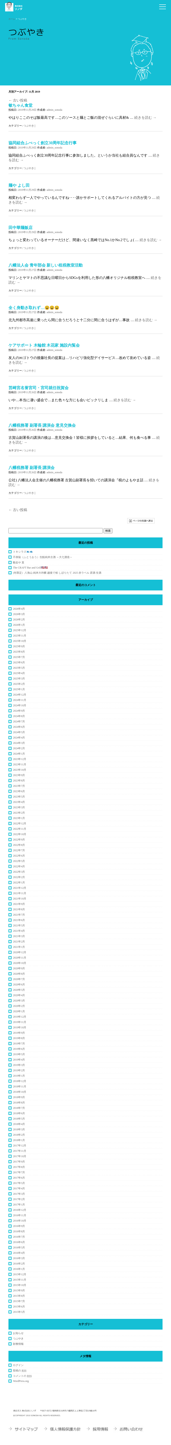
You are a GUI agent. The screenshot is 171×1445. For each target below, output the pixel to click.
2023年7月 (19, 785)
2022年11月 (19, 828)
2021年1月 (19, 946)
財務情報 (18, 1343)
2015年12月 (19, 1274)
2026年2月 (19, 619)
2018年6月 (19, 1113)
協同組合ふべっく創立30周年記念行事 (42, 143)
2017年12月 (19, 1145)
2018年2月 (19, 1134)
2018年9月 (19, 1097)
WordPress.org (20, 1381)
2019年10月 (19, 1027)
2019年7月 (19, 1043)
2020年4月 (19, 995)
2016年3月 (19, 1258)
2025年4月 (19, 673)
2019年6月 (19, 1048)
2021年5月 (19, 925)
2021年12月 (19, 887)
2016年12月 (19, 1210)
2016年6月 (19, 1242)
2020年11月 (19, 957)
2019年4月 (19, 1059)
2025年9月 (19, 646)
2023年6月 (19, 791)
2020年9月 (19, 968)
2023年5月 (19, 796)
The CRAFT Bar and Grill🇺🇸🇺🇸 (30, 567)
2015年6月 (19, 1306)
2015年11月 (19, 1279)
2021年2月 (19, 941)
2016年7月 (19, 1236)
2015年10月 (19, 1285)
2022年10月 (19, 834)
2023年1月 (19, 818)
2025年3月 (19, 678)
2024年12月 (19, 694)
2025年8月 (19, 651)
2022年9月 (19, 839)
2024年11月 (19, 700)
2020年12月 (19, 952)
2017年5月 (19, 1183)
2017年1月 (19, 1204)
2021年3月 (19, 936)
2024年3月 (19, 743)
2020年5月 (19, 989)
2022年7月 (19, 850)
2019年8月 (19, 1038)
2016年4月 (19, 1252)
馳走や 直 (18, 562)
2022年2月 (19, 877)
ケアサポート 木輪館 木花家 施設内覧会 (44, 345)
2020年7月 (19, 979)
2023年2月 (19, 812)
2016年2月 (19, 1263)
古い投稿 (17, 100)
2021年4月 (19, 930)
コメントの (22, 1375)
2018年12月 (19, 1081)
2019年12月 (19, 1016)
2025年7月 (19, 657)
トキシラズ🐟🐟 (23, 551)
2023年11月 (19, 764)
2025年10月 (19, 641)
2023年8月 (19, 780)
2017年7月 (19, 1172)
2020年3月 (19, 1000)
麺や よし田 (19, 185)
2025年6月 (19, 662)
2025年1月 (19, 689)
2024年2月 (19, 748)
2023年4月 (19, 802)
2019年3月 (19, 1065)
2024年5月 (19, 732)
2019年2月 (19, 1070)
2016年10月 (19, 1220)
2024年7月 (19, 721)
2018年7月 (19, 1108)
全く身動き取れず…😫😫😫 (33, 308)
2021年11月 (19, 893)
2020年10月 (19, 963)
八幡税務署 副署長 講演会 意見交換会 (42, 425)
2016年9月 (19, 1226)
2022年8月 (19, 845)
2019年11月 (19, 1022)
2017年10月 (19, 1156)
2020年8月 (19, 973)
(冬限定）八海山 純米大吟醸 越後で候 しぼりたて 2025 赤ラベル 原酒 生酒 (57, 572)
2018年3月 (19, 1129)
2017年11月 (19, 1150)
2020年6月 (19, 984)
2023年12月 (19, 759)
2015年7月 (19, 1301)
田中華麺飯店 (20, 227)
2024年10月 (19, 705)
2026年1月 (19, 624)
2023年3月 (19, 807)
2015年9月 (19, 1290)
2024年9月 (19, 710)
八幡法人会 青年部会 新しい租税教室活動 (45, 265)
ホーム (11, 19)
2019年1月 (19, 1075)
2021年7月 (19, 914)
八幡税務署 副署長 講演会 (31, 467)
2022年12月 (19, 823)
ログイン (18, 1365)
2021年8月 (19, 909)
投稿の (19, 1370)
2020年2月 (19, 1006)
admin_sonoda (54, 109)
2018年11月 (19, 1086)
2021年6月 (19, 920)
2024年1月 (19, 753)
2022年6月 (19, 855)
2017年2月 (19, 1199)
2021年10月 (19, 898)
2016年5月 (19, 1247)
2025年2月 (19, 683)
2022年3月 (19, 871)
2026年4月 (19, 608)
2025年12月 (19, 630)
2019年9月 (19, 1032)
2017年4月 (19, 1188)
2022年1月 (19, 882)
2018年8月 (19, 1102)
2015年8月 (19, 1295)
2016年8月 (19, 1231)
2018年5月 (19, 1118)
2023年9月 (19, 775)
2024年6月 (19, 726)
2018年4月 (19, 1124)
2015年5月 (19, 1311)
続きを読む (145, 117)
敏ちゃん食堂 (20, 105)
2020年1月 (19, 1011)
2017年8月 (19, 1167)
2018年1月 (19, 1140)
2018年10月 (19, 1091)
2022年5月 (19, 861)
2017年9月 (19, 1161)
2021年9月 (19, 904)
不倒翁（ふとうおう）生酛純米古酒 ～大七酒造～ (42, 557)
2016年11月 (19, 1215)
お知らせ (18, 1333)
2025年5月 (19, 667)
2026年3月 (19, 614)
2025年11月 (19, 635)
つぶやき (28, 125)
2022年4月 (19, 866)
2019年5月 (19, 1054)
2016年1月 (19, 1269)
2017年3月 (19, 1193)
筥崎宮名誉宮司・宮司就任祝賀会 (38, 388)
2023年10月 (19, 769)
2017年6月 (19, 1177)
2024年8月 (19, 716)
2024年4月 (19, 737)
